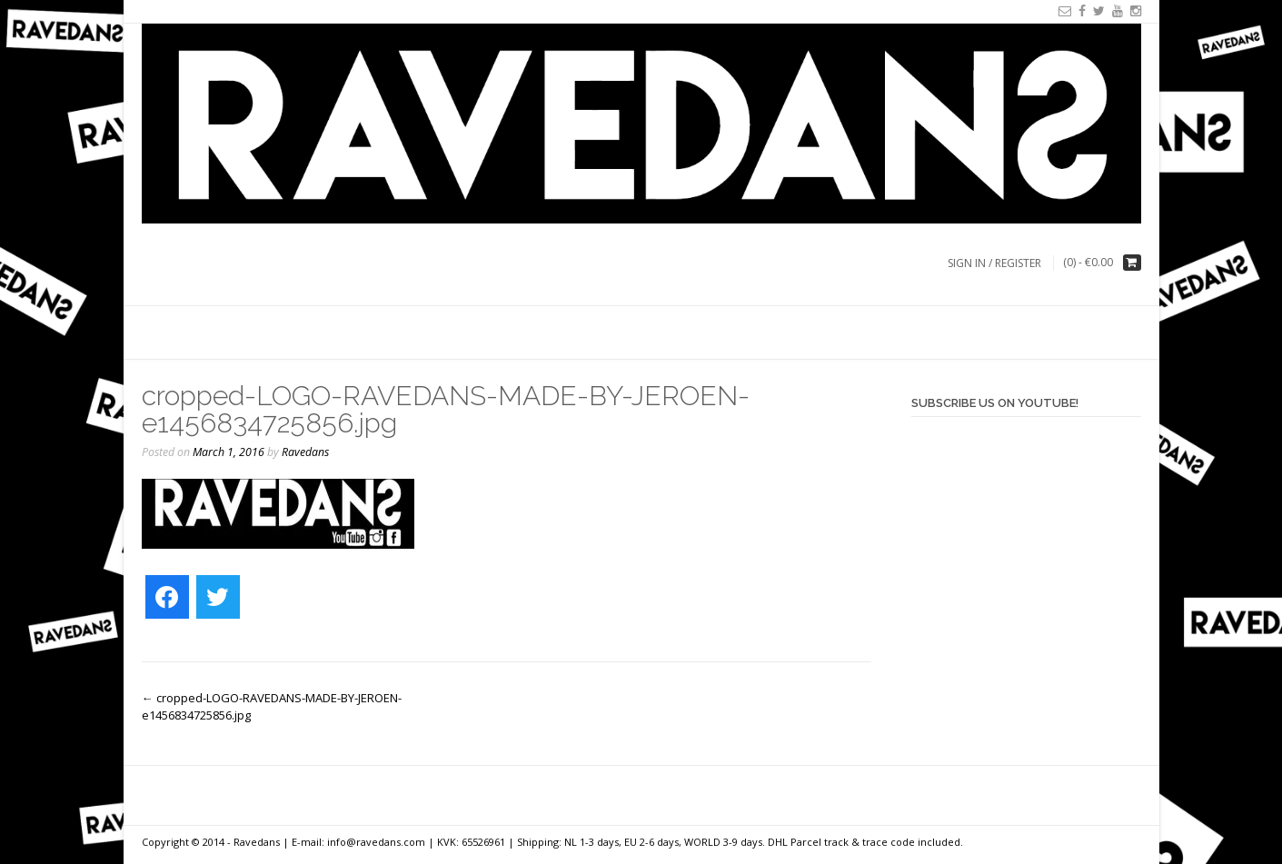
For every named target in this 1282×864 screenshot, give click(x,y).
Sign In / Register (994, 263)
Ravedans (305, 452)
